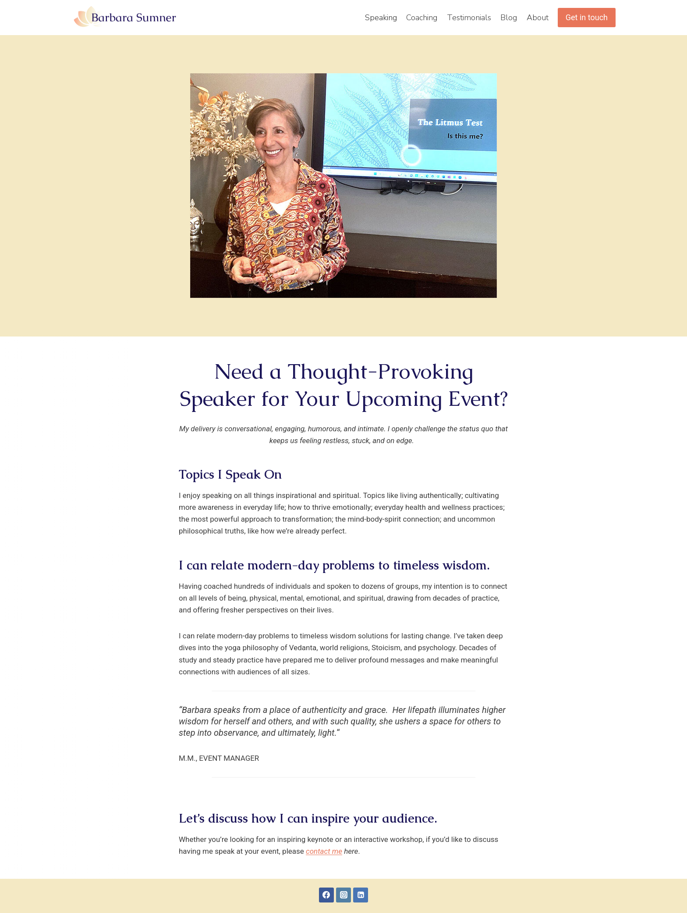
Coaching (421, 17)
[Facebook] (326, 895)
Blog (508, 17)
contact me (324, 851)
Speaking (381, 17)
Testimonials (469, 17)
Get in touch (587, 17)
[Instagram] (343, 895)
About (538, 17)
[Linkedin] (360, 895)
